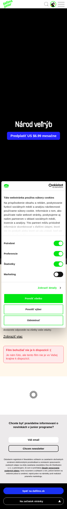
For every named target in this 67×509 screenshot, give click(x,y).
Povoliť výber (34, 309)
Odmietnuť (33, 320)
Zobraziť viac (12, 336)
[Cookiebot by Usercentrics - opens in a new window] (48, 186)
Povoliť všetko (33, 298)
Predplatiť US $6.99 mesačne (33, 136)
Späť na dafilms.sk (33, 491)
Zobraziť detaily (47, 287)
